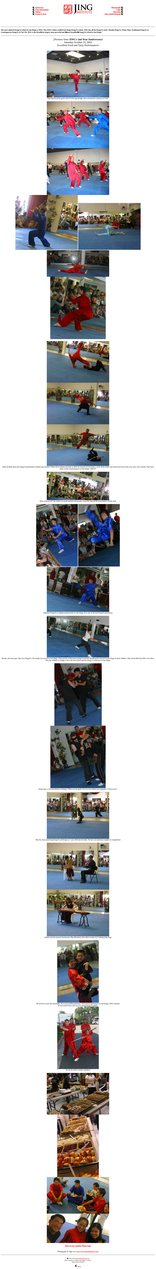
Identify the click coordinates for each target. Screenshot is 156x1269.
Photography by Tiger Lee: (67, 1251)
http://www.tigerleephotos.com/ (87, 1251)
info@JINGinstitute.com (82, 1258)
